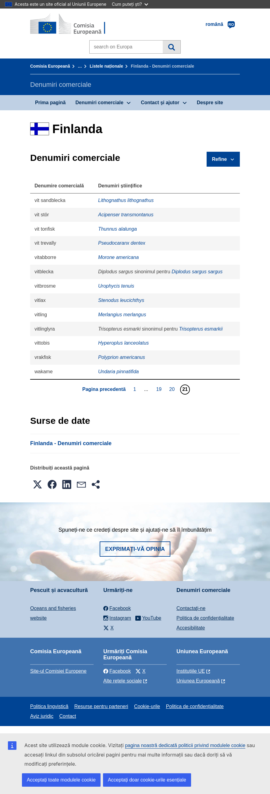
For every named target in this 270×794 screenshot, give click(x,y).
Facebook (117, 671)
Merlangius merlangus (122, 314)
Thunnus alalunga (117, 229)
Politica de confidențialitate (205, 618)
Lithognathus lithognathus (126, 200)
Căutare (171, 47)
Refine (219, 159)
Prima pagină (50, 102)
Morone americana (118, 257)
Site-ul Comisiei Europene (58, 671)
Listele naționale (106, 66)
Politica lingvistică (49, 706)
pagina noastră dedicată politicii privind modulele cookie (185, 745)
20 (172, 389)
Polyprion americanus (121, 357)
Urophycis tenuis (116, 286)
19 (159, 389)
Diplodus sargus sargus (197, 271)
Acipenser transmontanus (125, 214)
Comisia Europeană (50, 66)
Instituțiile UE (190, 671)
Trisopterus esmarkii (201, 328)
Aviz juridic (41, 716)
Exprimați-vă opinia (135, 549)
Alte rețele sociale (122, 680)
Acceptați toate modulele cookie (61, 779)
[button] (37, 484)
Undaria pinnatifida (118, 371)
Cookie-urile (147, 706)
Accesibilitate (190, 627)
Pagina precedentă (104, 389)
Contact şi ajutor (160, 102)
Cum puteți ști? (130, 4)
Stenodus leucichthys (121, 300)
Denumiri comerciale (99, 102)
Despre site (210, 102)
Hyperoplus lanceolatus (123, 343)
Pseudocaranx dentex (121, 243)
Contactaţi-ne (190, 608)
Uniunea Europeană (198, 680)
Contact (67, 716)
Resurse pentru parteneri (101, 706)
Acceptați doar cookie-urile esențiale (147, 779)
